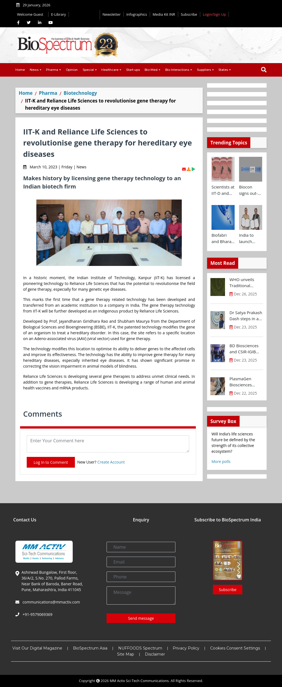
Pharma (52, 70)
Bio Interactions (177, 70)
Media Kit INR (164, 14)
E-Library (58, 14)
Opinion (72, 70)
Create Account (111, 462)
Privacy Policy (186, 648)
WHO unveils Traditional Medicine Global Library (244, 283)
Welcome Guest (31, 14)
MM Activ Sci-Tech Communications (139, 680)
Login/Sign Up (214, 14)
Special (88, 70)
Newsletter (111, 14)
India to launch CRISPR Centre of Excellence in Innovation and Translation (250, 238)
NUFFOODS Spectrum (140, 648)
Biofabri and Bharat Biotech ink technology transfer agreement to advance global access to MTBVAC (222, 238)
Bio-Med (151, 70)
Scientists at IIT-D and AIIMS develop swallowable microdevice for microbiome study (223, 190)
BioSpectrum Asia (90, 648)
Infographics (136, 14)
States (223, 70)
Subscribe (189, 14)
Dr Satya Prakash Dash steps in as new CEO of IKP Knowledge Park (245, 316)
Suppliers (204, 70)
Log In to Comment (51, 462)
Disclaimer (155, 654)
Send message (141, 618)
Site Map (125, 654)
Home (20, 70)
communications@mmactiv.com (50, 602)
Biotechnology (80, 93)
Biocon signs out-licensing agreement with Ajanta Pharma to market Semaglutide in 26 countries (250, 190)
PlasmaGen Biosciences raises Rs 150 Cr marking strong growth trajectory (246, 382)
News (34, 70)
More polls (221, 461)
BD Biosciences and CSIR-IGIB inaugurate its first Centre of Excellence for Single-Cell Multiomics (243, 349)
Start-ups (133, 70)
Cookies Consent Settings (235, 648)
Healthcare (109, 70)
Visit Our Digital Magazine (37, 648)
